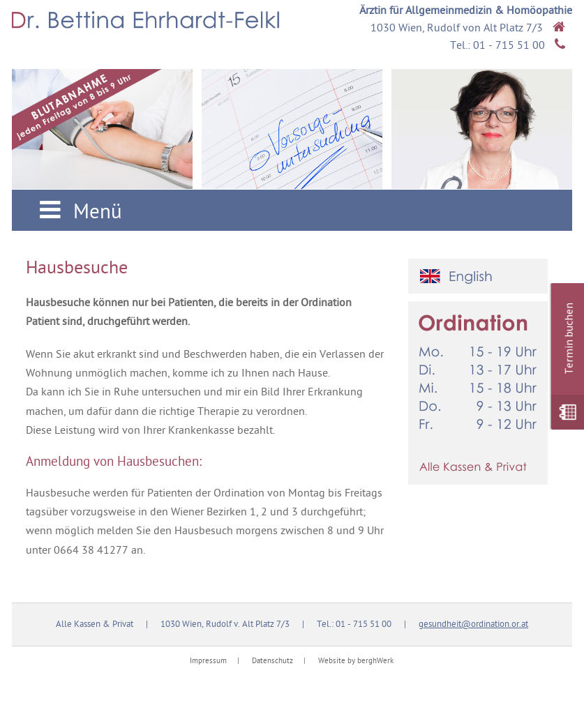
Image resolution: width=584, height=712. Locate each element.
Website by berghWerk (356, 661)
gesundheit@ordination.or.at (473, 624)
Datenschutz (272, 661)
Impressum (208, 661)
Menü (77, 212)
